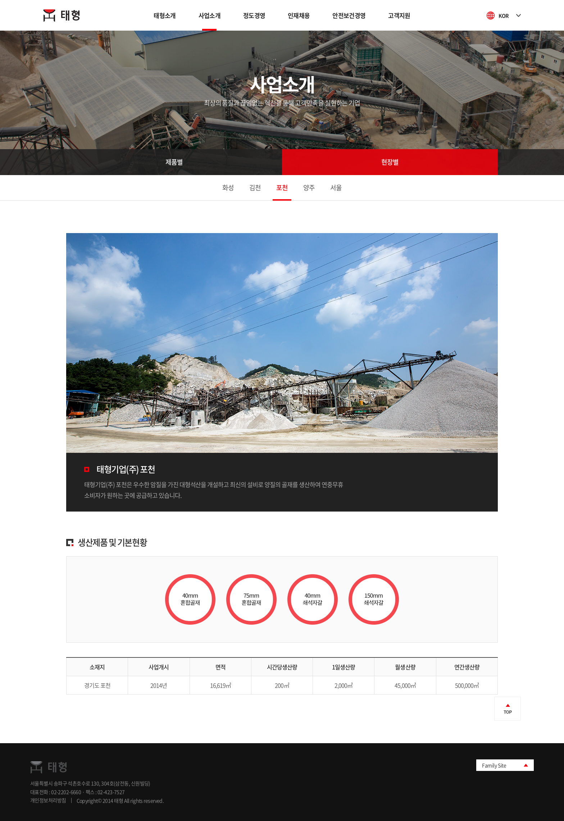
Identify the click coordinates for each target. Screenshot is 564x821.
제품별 (174, 162)
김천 (255, 187)
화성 (228, 187)
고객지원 (399, 15)
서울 (336, 187)
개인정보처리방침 (48, 800)
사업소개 (209, 15)
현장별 (390, 162)
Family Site (494, 765)
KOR (510, 15)
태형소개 (165, 15)
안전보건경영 (348, 15)
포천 (282, 187)
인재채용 (299, 15)
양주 (309, 187)
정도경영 (254, 15)
